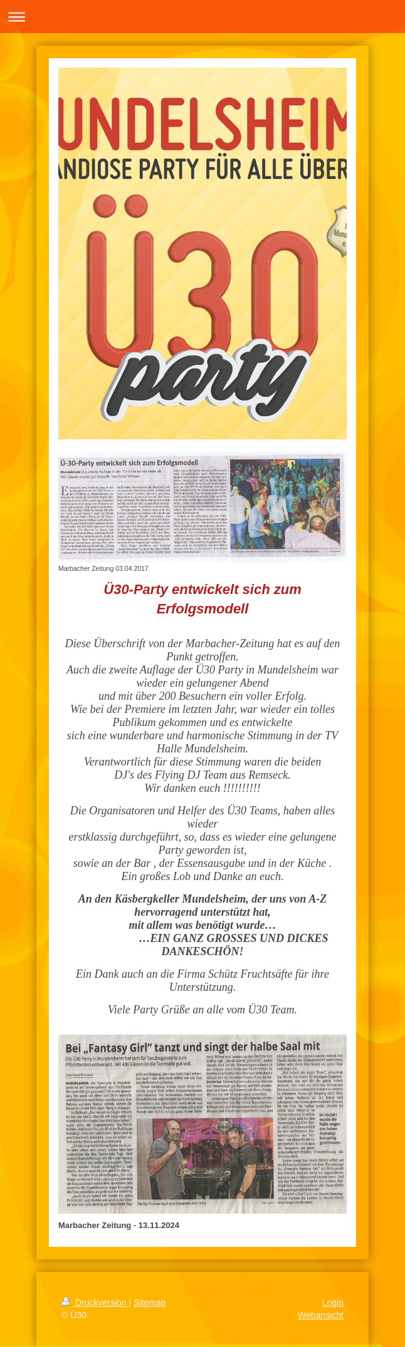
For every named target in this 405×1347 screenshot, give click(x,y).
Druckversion (95, 1303)
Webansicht (321, 1315)
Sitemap (150, 1303)
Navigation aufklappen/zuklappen (202, 16)
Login (333, 1303)
